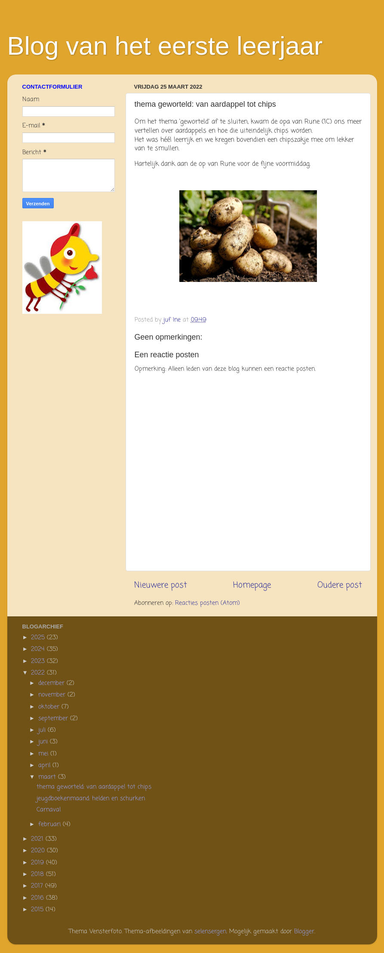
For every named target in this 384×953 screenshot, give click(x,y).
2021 (38, 839)
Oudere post (339, 585)
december (52, 683)
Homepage (252, 585)
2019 (38, 862)
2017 (38, 886)
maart (48, 777)
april (45, 765)
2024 (39, 649)
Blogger (304, 931)
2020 (39, 850)
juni (44, 741)
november (53, 694)
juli (43, 730)
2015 (38, 909)
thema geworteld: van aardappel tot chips (94, 787)
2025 (39, 637)
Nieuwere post (160, 585)
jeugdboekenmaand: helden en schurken (91, 798)
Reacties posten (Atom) (207, 603)
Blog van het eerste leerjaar (165, 45)
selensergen (210, 931)
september (54, 718)
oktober (49, 707)
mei (44, 753)
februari (50, 824)
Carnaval (49, 809)
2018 (38, 874)
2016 (38, 898)
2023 (39, 661)
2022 (39, 673)
